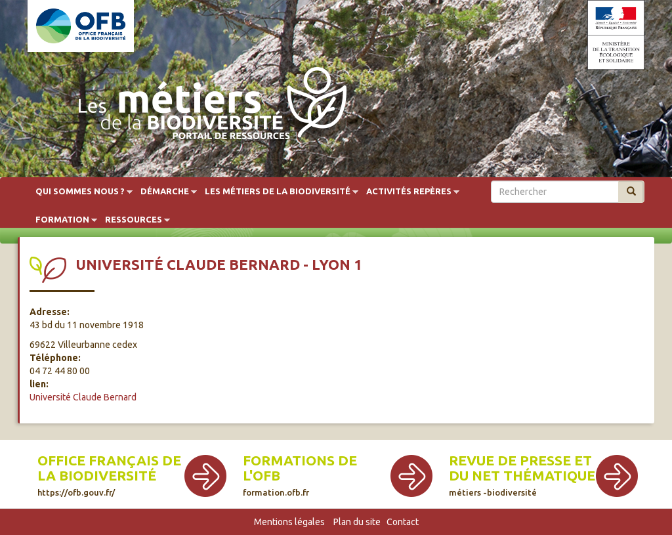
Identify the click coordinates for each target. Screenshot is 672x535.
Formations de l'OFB (300, 475)
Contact (403, 522)
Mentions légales (289, 522)
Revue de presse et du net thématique (522, 475)
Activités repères (408, 191)
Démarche (165, 191)
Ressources (133, 220)
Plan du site (357, 522)
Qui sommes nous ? (80, 191)
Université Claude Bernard (83, 397)
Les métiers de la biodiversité (277, 191)
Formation (62, 220)
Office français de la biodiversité (109, 475)
